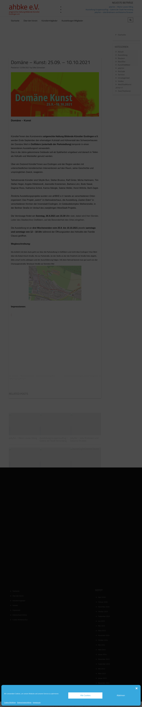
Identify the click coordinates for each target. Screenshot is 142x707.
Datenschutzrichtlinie (24, 702)
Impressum (37, 702)
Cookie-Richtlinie (10, 702)
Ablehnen (121, 695)
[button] (136, 688)
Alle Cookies (85, 695)
